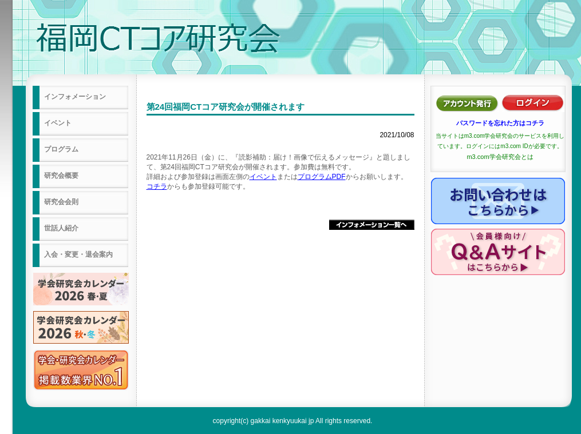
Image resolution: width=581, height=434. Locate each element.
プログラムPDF (322, 177)
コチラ (157, 186)
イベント (263, 177)
